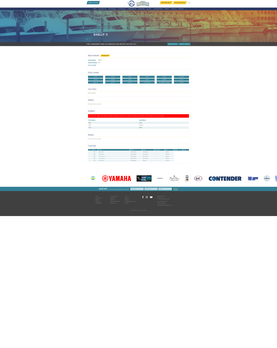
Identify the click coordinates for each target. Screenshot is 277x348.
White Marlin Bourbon (115, 201)
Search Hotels (172, 44)
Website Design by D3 (134, 210)
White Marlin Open (142, 209)
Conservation (98, 198)
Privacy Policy (113, 203)
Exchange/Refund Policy (130, 201)
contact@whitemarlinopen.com (164, 205)
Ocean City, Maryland (142, 210)
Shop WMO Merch (166, 2)
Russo (140, 127)
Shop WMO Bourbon (179, 2)
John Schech (102, 156)
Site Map (127, 203)
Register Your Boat (93, 2)
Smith (140, 123)
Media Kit (112, 199)
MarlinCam (112, 198)
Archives (127, 199)
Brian (89, 123)
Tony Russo (101, 154)
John (89, 125)
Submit (175, 189)
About (96, 196)
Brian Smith (101, 152)
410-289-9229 (164, 201)
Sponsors (127, 198)
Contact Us (97, 201)
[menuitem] (95, 9)
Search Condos (184, 44)
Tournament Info (114, 196)
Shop (126, 196)
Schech (141, 125)
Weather (97, 199)
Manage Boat (105, 55)
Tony (89, 127)
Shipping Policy (98, 203)
